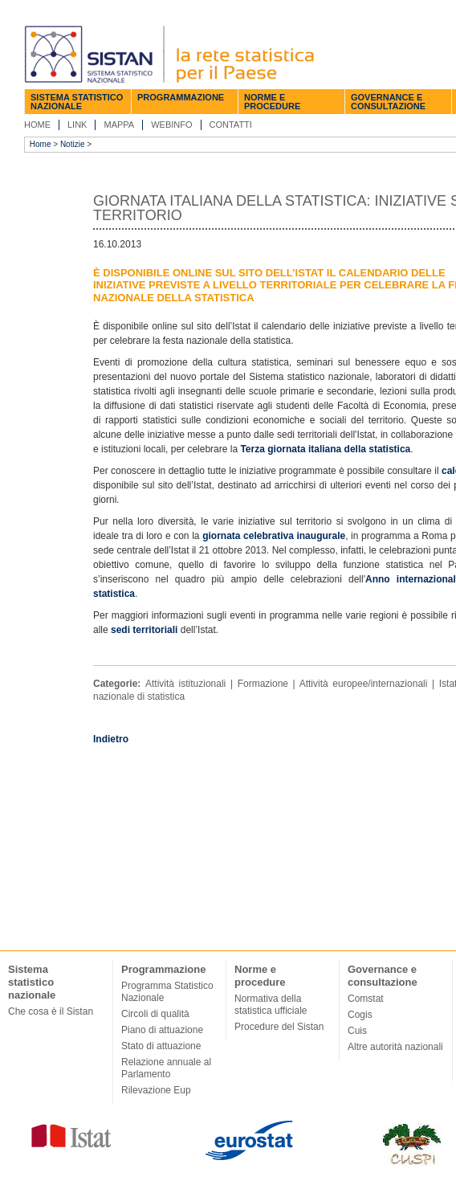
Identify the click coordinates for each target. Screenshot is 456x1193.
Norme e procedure (272, 101)
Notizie (72, 144)
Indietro (110, 739)
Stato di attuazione (161, 1046)
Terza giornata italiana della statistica (325, 449)
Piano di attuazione (162, 1030)
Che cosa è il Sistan (50, 1011)
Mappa (119, 124)
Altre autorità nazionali (395, 1046)
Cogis (360, 1014)
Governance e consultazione (388, 101)
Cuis (357, 1030)
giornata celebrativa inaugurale (273, 535)
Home (37, 124)
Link (77, 124)
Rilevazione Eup (156, 1090)
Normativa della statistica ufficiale (270, 1004)
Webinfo (171, 124)
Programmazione (180, 97)
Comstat (366, 998)
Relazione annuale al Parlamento (166, 1068)
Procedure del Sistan (279, 1026)
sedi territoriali (144, 629)
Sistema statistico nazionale (77, 101)
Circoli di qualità (155, 1013)
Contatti (231, 124)
